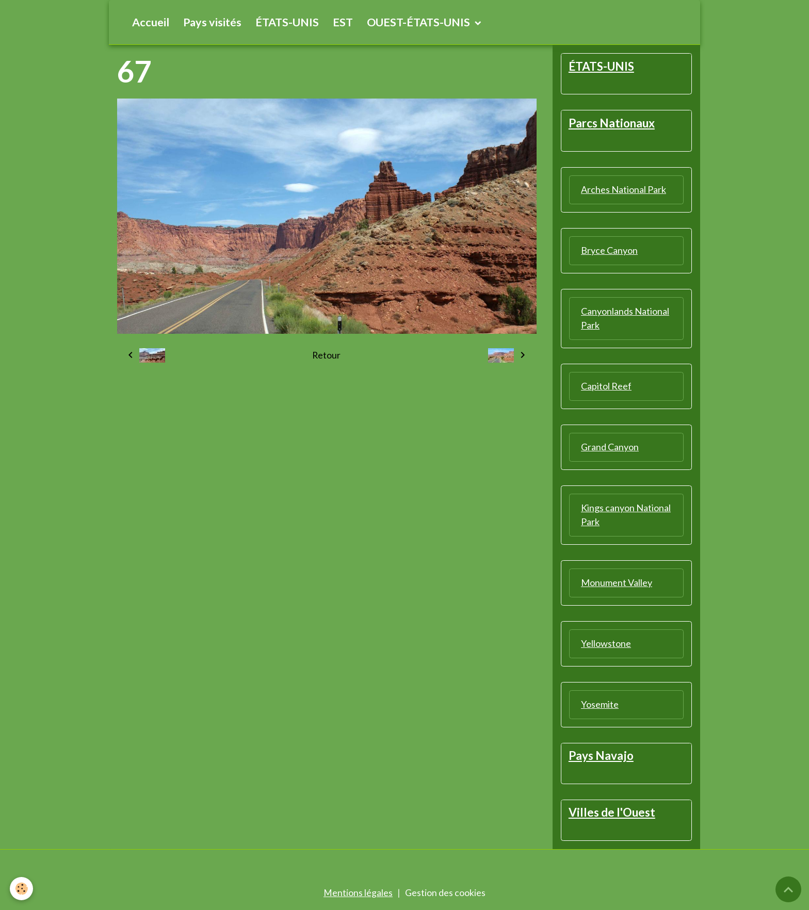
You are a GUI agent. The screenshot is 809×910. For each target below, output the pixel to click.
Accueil (150, 22)
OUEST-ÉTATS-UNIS (419, 22)
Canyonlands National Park (625, 318)
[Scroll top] (788, 889)
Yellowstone (606, 643)
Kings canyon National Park (626, 515)
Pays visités (212, 22)
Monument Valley (616, 583)
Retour (326, 355)
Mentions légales (358, 893)
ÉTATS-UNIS (287, 22)
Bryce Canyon (609, 250)
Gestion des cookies (445, 893)
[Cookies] (22, 888)
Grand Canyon (610, 447)
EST (343, 22)
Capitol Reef (606, 386)
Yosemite (600, 704)
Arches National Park (623, 190)
